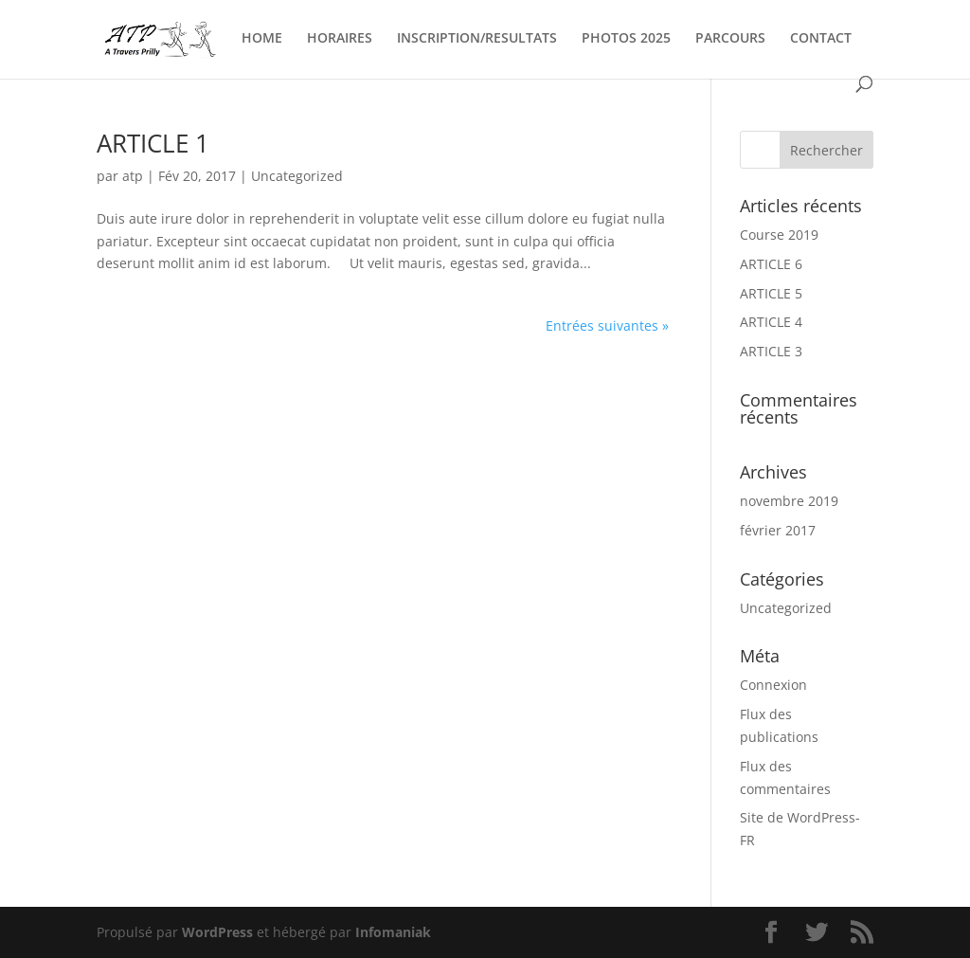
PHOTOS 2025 (626, 38)
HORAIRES (339, 38)
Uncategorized (297, 176)
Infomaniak (393, 932)
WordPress (217, 932)
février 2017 (778, 530)
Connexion (773, 685)
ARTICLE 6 (771, 264)
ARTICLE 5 (771, 293)
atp (132, 176)
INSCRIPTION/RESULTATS (477, 38)
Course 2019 (779, 235)
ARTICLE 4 (771, 322)
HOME (262, 38)
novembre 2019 (789, 501)
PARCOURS (730, 38)
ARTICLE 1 (153, 143)
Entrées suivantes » (607, 325)
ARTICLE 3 (771, 351)
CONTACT (821, 38)
